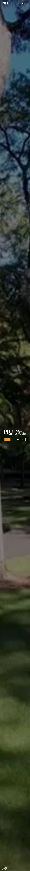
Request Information (18, 439)
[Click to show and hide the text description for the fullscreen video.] (5, 868)
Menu (24, 3)
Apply (7, 439)
